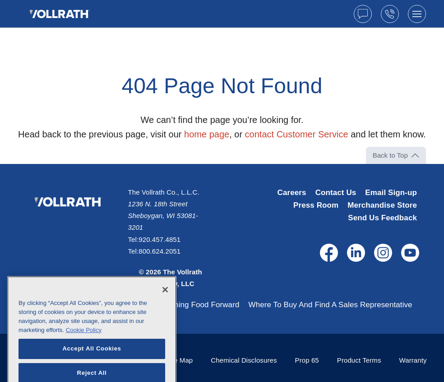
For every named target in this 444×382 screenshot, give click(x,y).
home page (206, 134)
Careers (292, 192)
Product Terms (359, 360)
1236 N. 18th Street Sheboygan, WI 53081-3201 (163, 216)
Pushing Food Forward (200, 304)
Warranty (413, 360)
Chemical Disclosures (244, 360)
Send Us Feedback (382, 218)
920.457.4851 (159, 239)
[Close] (165, 303)
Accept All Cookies (91, 362)
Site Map (179, 360)
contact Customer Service (296, 134)
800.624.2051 (159, 251)
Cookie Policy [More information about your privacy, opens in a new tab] (84, 343)
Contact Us (335, 192)
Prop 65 (307, 360)
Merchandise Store (382, 205)
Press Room (315, 205)
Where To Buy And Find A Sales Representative (330, 304)
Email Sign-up (391, 192)
